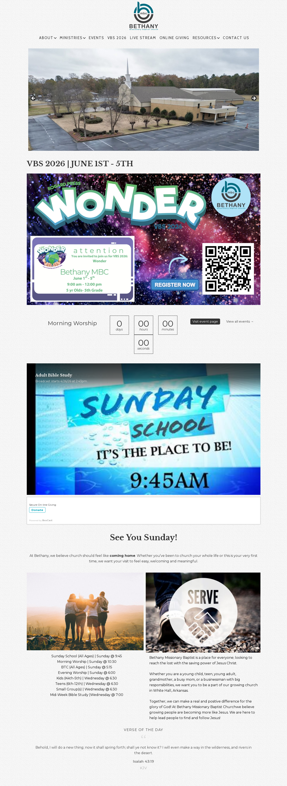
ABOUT (46, 38)
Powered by (40, 520)
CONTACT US (236, 38)
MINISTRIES (71, 38)
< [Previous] (33, 98)
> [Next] (253, 98)
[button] (55, 38)
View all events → (207, 327)
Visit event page (205, 321)
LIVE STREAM (143, 38)
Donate (37, 510)
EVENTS (96, 38)
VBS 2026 (117, 38)
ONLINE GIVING (174, 38)
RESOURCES (204, 38)
